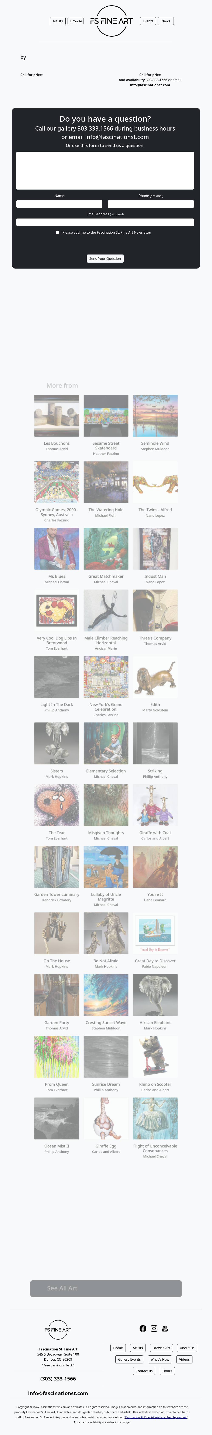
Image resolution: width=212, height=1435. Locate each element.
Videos (184, 1359)
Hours (167, 1371)
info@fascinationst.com (150, 85)
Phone (151, 195)
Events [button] (148, 21)
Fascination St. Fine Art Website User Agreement (156, 1417)
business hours (154, 128)
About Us (187, 1348)
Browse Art (161, 1348)
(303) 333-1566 (58, 1378)
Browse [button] (76, 21)
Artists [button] (58, 21)
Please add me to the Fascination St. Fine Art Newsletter (106, 232)
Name (59, 195)
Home (118, 1348)
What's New (160, 1359)
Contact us (144, 1371)
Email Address (105, 214)
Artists (138, 1348)
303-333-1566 (156, 80)
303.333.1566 (95, 128)
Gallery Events (129, 1359)
